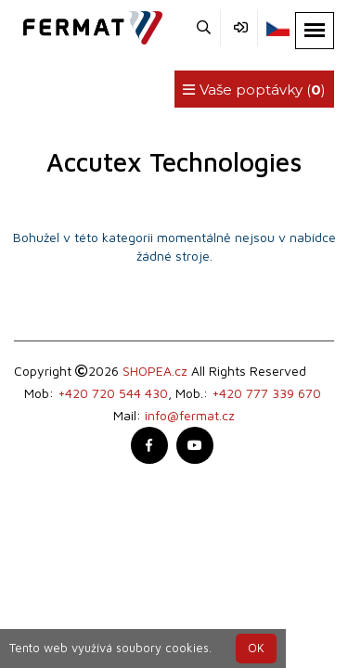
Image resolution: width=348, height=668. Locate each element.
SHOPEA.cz (154, 371)
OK (256, 648)
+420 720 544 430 (113, 393)
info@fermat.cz (190, 415)
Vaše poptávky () (254, 89)
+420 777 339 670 (266, 393)
